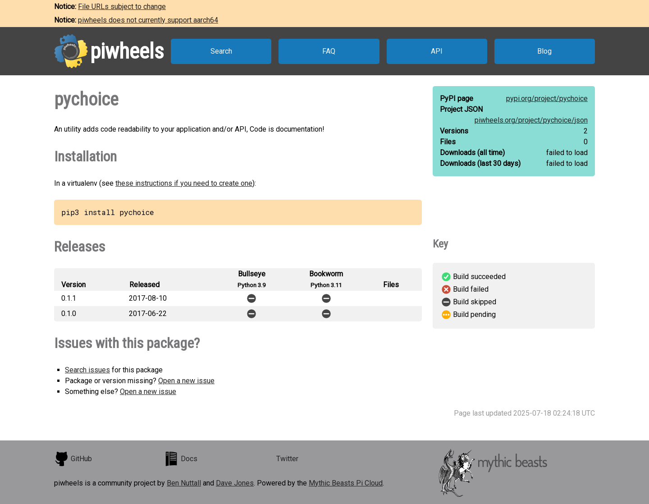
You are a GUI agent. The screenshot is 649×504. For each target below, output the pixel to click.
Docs (180, 459)
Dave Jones (235, 483)
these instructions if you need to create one (183, 183)
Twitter (287, 458)
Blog (544, 51)
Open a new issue (186, 380)
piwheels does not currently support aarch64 (148, 20)
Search (221, 51)
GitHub (73, 459)
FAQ (328, 51)
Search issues (87, 370)
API (437, 51)
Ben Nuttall (184, 483)
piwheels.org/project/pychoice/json (531, 120)
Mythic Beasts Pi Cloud (346, 483)
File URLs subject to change (122, 6)
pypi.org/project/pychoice (547, 98)
